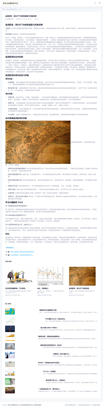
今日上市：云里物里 (49, 371)
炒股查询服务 (96, 405)
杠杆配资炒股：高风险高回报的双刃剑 (22, 255)
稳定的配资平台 (10, 247)
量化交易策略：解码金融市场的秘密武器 (22, 252)
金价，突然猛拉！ (43, 288)
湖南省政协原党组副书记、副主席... (51, 345)
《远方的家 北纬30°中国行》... (49, 327)
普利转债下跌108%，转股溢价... (56, 380)
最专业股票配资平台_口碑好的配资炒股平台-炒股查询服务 (24, 405)
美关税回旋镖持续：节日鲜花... (16, 288)
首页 (3, 9)
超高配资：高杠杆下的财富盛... (79, 288)
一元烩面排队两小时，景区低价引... (49, 389)
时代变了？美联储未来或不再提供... (49, 363)
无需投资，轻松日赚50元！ (61, 354)
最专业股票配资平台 (11, 9)
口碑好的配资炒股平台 (84, 405)
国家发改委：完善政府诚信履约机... (49, 336)
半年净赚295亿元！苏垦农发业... (55, 319)
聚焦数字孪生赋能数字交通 (48, 310)
